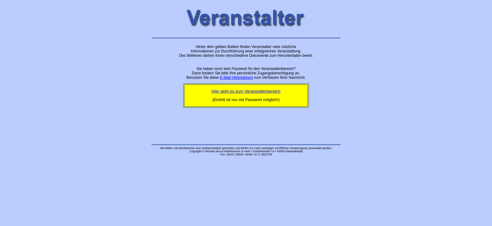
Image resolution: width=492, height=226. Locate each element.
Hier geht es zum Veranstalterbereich (245, 91)
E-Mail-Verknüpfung (236, 77)
